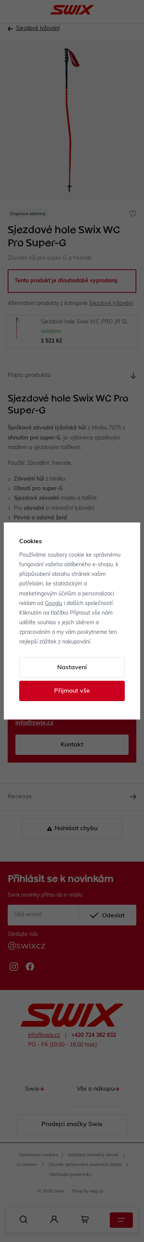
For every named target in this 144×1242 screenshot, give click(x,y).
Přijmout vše (72, 691)
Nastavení (72, 668)
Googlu (53, 604)
